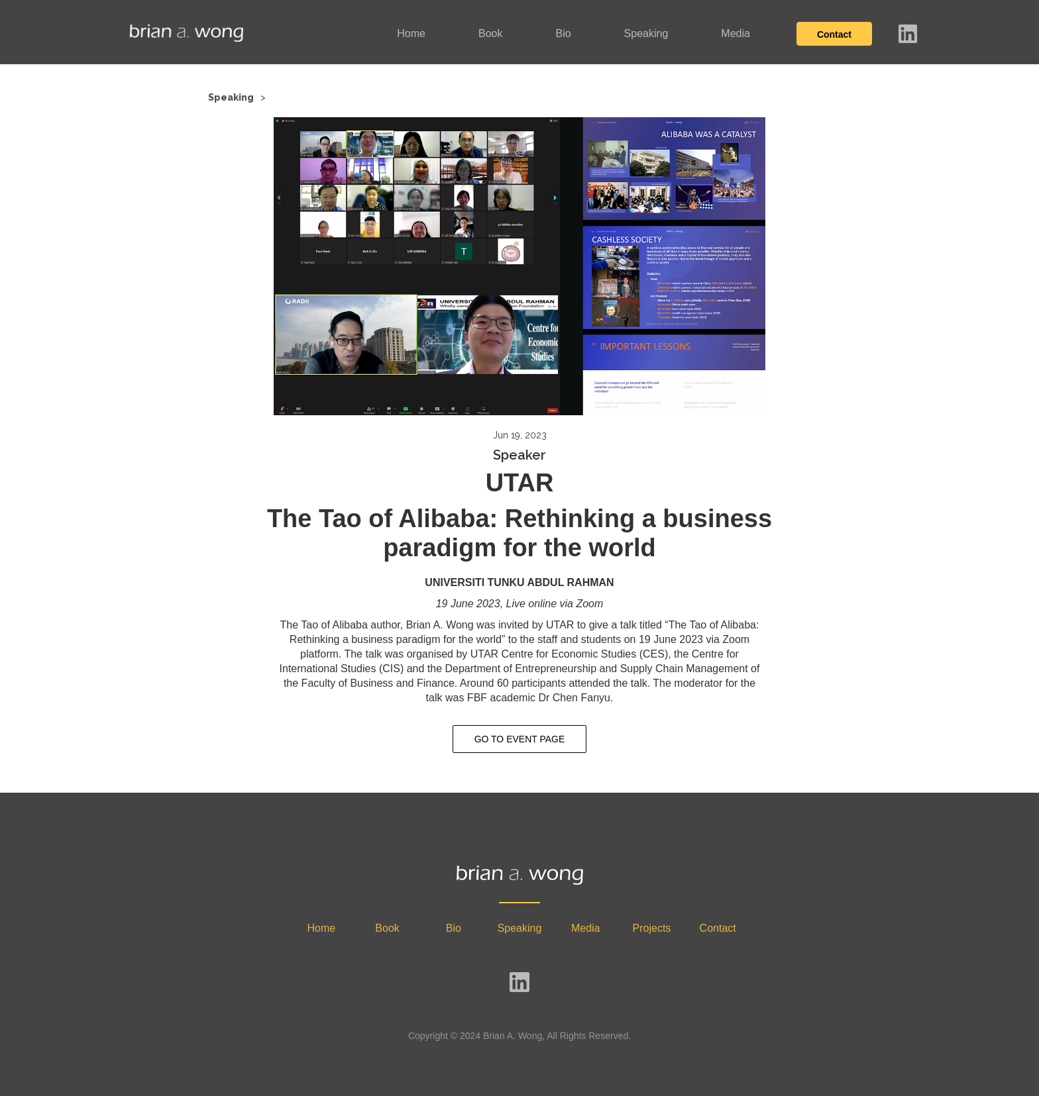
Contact (834, 34)
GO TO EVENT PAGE (519, 739)
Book (490, 33)
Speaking (646, 33)
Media (735, 33)
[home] (186, 33)
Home (411, 33)
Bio (563, 33)
